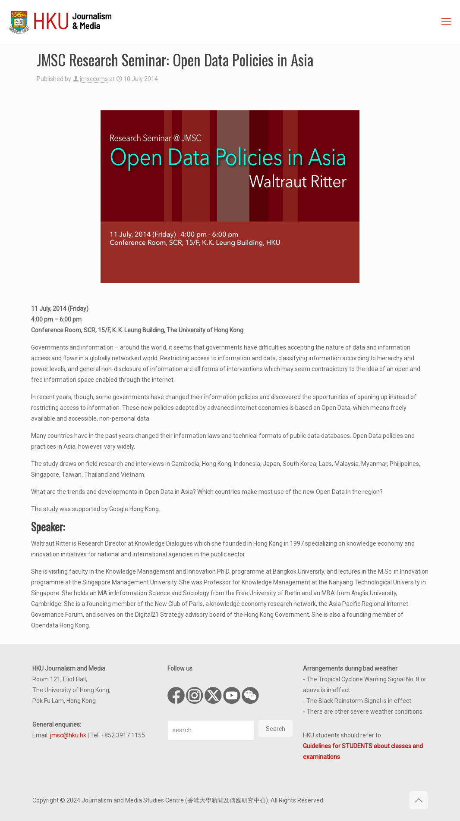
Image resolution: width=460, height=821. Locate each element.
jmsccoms (94, 78)
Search (275, 728)
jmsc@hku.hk (68, 735)
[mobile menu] (446, 21)
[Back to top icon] (419, 800)
